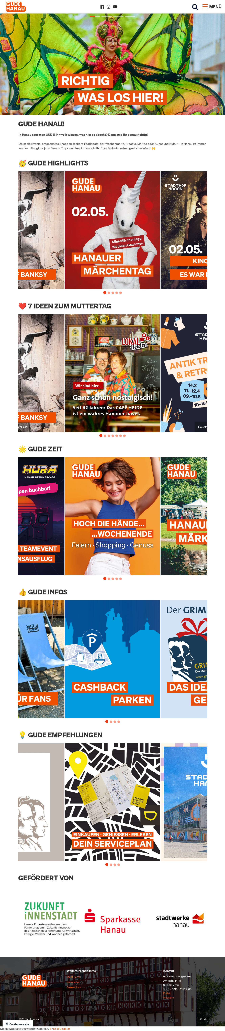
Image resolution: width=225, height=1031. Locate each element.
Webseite (168, 997)
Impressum (73, 982)
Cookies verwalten (18, 1024)
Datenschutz (74, 987)
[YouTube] (115, 7)
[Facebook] (102, 7)
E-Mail (167, 993)
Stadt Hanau (74, 976)
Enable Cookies (60, 1029)
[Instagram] (108, 7)
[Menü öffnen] (212, 6)
